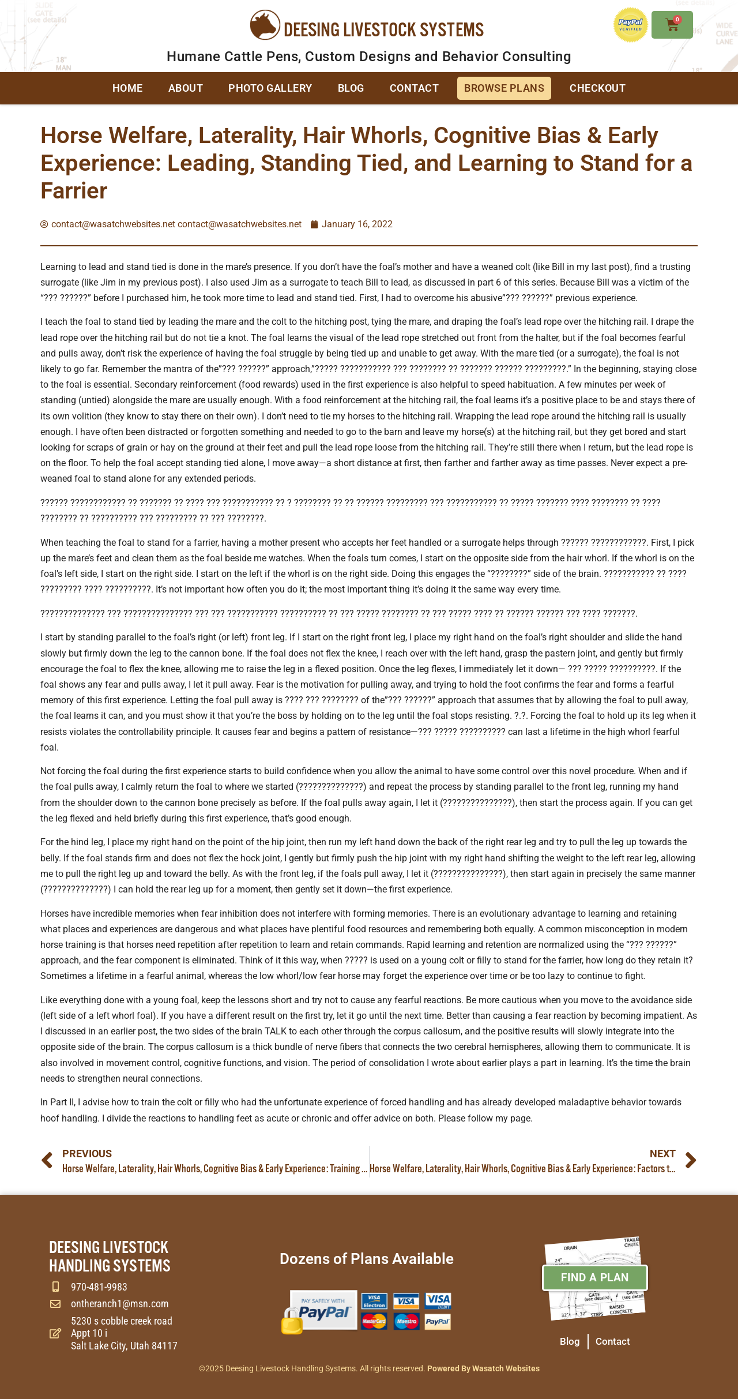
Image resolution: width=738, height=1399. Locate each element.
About (186, 88)
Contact (414, 88)
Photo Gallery (270, 88)
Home (127, 88)
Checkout (598, 88)
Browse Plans (504, 88)
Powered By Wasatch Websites (483, 1368)
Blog (351, 88)
